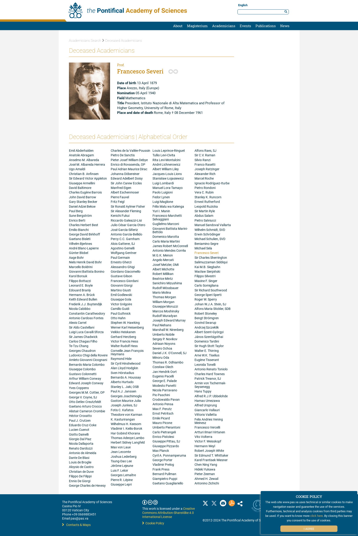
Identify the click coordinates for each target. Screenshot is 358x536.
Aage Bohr (76, 257)
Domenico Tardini (207, 341)
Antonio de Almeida (82, 453)
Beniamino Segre (206, 243)
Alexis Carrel (77, 322)
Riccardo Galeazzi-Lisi (126, 220)
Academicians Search (85, 41)
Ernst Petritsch (163, 413)
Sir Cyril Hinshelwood (125, 363)
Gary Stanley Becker (83, 201)
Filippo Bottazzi (80, 281)
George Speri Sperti (208, 295)
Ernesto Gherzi (121, 262)
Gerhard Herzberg (123, 337)
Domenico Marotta (166, 236)
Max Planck (161, 450)
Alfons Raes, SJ (205, 150)
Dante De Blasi (79, 457)
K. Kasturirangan (123, 419)
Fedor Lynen (161, 197)
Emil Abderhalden (81, 150)
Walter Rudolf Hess (124, 346)
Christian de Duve (81, 471)
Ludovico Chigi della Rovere (88, 355)
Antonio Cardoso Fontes (86, 318)
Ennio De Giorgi (79, 481)
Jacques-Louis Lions (167, 174)
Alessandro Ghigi (123, 267)
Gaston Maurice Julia (126, 400)
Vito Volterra (203, 436)
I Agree (309, 529)
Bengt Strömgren (207, 318)
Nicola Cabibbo (79, 308)
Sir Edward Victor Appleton (88, 178)
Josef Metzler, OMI (166, 264)
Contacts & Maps (76, 525)
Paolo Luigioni (163, 192)
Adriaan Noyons (164, 343)
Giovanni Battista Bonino (86, 271)
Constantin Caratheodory (87, 313)
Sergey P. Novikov (165, 339)
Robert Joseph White (209, 450)
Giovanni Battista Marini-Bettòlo (170, 230)
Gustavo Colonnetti (82, 374)
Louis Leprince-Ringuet (169, 150)
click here (316, 516)
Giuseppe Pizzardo (166, 446)
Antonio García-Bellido (126, 234)
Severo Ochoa (162, 348)
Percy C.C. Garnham (125, 239)
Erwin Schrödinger (207, 234)
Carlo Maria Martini (166, 241)
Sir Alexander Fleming (126, 211)
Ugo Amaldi (77, 169)
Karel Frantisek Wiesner (211, 460)
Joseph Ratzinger (207, 169)
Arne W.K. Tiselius (207, 355)
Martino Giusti (121, 290)
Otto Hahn (118, 318)
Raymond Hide (121, 358)
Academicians (223, 26)
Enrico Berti (77, 220)
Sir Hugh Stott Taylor (209, 346)
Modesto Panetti (164, 385)
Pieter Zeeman (205, 474)
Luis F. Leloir (119, 470)
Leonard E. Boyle (81, 285)
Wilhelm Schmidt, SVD (210, 229)
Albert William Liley (166, 169)
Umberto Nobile (163, 334)
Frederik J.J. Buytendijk (85, 304)
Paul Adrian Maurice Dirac (129, 169)
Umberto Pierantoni (166, 427)
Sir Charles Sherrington (211, 257)
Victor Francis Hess (124, 341)
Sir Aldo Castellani (81, 327)
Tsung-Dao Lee (121, 461)
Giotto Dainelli (79, 434)
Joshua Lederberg (124, 456)
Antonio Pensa (163, 404)
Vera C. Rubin (204, 192)
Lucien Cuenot (79, 429)
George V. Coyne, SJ (83, 397)
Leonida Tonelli (205, 364)
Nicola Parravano (165, 390)
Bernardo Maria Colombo (87, 364)
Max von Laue (121, 447)
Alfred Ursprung (206, 405)
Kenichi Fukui (120, 215)
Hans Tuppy (203, 391)
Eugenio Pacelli (163, 376)
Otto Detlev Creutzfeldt (85, 402)
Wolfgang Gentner (124, 253)
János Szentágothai (209, 337)
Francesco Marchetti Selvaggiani (167, 217)
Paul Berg (76, 211)
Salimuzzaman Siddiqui (211, 262)
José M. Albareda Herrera (87, 164)
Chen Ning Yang (206, 464)
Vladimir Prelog (163, 464)
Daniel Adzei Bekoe (82, 206)
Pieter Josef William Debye (129, 160)
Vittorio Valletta (206, 414)
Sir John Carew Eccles (126, 183)
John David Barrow (82, 197)
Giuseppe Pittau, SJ (166, 441)
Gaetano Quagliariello (168, 483)
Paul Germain (120, 257)
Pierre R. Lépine (122, 480)
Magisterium (197, 26)
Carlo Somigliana (206, 285)
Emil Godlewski (121, 295)
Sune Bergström (80, 215)
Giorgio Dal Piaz (80, 439)
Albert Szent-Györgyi (209, 332)
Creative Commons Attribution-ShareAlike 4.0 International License (168, 512)
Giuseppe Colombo (82, 369)
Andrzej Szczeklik (207, 327)
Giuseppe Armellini (82, 183)
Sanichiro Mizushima (167, 283)
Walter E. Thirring (207, 350)
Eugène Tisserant (207, 360)
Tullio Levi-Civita (164, 155)
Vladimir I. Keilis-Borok (126, 428)
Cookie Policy (153, 523)
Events (245, 26)
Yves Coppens (79, 388)
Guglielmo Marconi (166, 224)
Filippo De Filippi (80, 476)
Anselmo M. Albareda (84, 160)
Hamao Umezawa (207, 400)
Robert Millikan (163, 274)
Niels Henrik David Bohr (85, 262)
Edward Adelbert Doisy (127, 178)
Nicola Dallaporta (81, 443)
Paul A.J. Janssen (123, 391)
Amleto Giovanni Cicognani (88, 360)
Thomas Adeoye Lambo (127, 438)
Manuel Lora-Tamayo (168, 188)
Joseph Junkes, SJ (124, 405)
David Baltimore (80, 188)
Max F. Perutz (162, 409)
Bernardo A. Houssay (126, 377)
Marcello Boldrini (80, 267)
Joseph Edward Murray (169, 320)
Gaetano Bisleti (79, 239)
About (177, 26)
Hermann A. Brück (82, 295)
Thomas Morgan (164, 297)
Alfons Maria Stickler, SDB (213, 308)
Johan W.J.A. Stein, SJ (210, 304)
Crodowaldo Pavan (166, 399)
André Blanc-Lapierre (84, 248)
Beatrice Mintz (163, 278)
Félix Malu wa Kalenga (168, 206)
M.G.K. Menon (163, 255)
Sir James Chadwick (83, 337)
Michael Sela (203, 248)
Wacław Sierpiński (207, 271)
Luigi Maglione (163, 201)
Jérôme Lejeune (122, 465)
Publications (265, 26)
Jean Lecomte (121, 452)
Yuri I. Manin (161, 211)
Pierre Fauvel (120, 197)
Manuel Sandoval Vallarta (213, 225)
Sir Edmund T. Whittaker (211, 455)
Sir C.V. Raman (205, 155)
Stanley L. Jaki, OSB (125, 386)
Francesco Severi (206, 253)
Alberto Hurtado (122, 382)
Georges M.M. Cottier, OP (87, 392)
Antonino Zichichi (207, 483)
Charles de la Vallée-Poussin (130, 150)
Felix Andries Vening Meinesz (209, 421)
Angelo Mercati (163, 260)
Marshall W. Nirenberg (168, 329)
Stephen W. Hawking (125, 322)
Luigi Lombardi (163, 183)
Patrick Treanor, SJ (208, 378)
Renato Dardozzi (80, 448)
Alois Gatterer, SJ (123, 243)
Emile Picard (161, 418)
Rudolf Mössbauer (166, 288)
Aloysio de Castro (81, 467)
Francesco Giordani (124, 281)
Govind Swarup (205, 322)
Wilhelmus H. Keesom (126, 424)
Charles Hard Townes (210, 374)
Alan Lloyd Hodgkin (124, 368)
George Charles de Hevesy (87, 485)
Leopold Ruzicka (206, 206)
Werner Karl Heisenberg (127, 327)
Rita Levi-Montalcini (166, 160)
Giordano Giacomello (125, 271)
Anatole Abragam (81, 155)
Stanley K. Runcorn (208, 197)
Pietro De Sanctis (123, 155)
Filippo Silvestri (205, 276)
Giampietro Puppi (165, 478)
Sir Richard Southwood (211, 290)
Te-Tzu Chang (78, 346)
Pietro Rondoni (205, 188)
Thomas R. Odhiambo (168, 362)
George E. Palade (165, 381)
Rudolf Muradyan (165, 316)
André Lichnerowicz (166, 164)
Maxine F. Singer (206, 281)
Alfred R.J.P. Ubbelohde (211, 396)
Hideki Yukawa (205, 469)
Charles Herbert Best (83, 225)
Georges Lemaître (123, 475)
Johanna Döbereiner (125, 174)
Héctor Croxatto (80, 415)
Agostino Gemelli (122, 248)
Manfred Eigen (121, 188)
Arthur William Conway (85, 378)
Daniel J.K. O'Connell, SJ (170, 353)
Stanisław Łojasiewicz (168, 178)
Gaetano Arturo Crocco (85, 406)
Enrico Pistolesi (163, 436)
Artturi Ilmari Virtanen (210, 432)
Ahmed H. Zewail (206, 478)
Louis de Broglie (80, 462)
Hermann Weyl (205, 446)
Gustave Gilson (121, 276)
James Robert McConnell (170, 246)
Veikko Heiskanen (123, 332)
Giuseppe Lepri (121, 484)
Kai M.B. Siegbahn (207, 267)
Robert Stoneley (206, 313)
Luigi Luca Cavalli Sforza (86, 332)
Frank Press (161, 469)
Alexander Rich (205, 174)
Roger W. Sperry (206, 299)
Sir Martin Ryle (205, 211)
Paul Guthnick (121, 313)
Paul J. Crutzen (80, 420)
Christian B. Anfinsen (84, 174)
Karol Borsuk (78, 276)
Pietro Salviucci (205, 220)
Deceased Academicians (122, 41)
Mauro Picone (162, 423)
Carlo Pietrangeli (164, 432)
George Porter (162, 460)
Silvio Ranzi (203, 160)
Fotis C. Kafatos (122, 410)
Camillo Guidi (120, 308)
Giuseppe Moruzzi (165, 306)
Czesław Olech (163, 367)
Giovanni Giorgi (121, 285)
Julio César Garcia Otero (128, 225)
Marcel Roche (204, 178)
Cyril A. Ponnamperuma (169, 455)
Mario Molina (162, 292)
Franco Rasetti (205, 164)
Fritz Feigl (117, 201)
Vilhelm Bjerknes (80, 243)
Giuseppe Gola (121, 299)
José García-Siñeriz (124, 229)
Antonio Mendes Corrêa (169, 250)
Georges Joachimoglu (126, 396)
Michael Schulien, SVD (210, 239)
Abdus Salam (204, 215)
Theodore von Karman (126, 414)
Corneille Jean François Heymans (127, 352)
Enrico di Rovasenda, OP (128, 164)
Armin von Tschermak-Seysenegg (210, 385)
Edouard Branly (80, 290)
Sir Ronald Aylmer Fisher (128, 206)
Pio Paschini (161, 395)
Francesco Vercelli (207, 427)
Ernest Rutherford (207, 201)
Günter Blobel (78, 253)
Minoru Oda (161, 357)
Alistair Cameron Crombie (87, 411)
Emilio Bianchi (79, 229)
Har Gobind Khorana (125, 433)
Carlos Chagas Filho (83, 341)
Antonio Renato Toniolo (211, 369)
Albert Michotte (163, 269)
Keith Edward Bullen (83, 299)
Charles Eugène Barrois (85, 192)
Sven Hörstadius (122, 373)
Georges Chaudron (82, 350)
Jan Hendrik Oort (165, 371)
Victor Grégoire (121, 304)
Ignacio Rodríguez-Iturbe (212, 183)
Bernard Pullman (164, 474)
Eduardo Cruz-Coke (82, 425)
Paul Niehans (162, 325)
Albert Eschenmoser (125, 192)
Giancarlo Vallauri (207, 410)
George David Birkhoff (84, 234)
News (284, 26)
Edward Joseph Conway (86, 383)
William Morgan (163, 302)
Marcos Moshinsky (166, 311)
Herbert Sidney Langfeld (128, 442)
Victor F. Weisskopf (208, 441)
